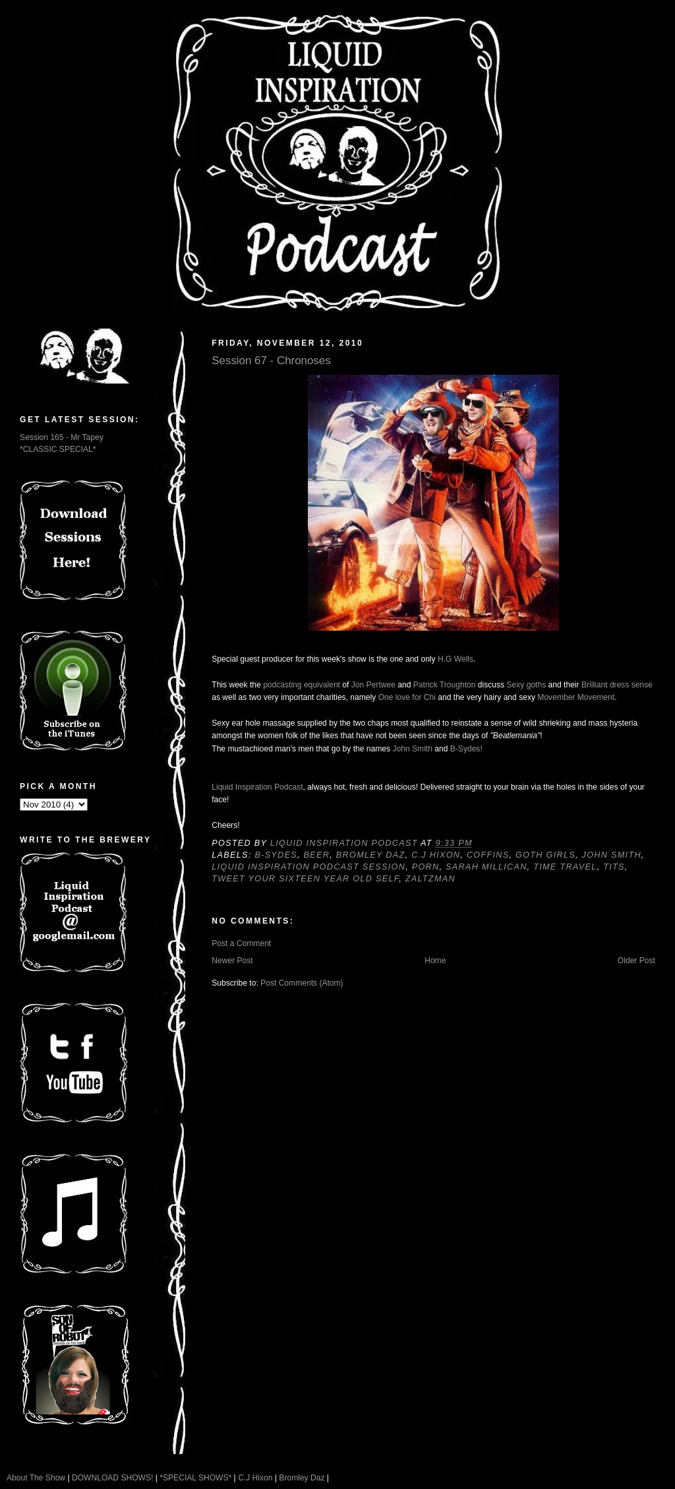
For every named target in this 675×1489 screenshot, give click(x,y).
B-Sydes (275, 855)
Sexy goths (526, 684)
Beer (317, 855)
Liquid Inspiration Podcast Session (308, 866)
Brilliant (594, 684)
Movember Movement (575, 697)
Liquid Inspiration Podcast (257, 787)
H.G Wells (455, 659)
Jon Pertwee (373, 684)
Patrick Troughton (444, 684)
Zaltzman (430, 878)
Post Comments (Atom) (301, 983)
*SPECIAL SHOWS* (195, 1477)
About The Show (36, 1477)
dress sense (631, 684)
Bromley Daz (370, 855)
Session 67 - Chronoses (271, 360)
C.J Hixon (435, 855)
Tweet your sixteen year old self (305, 878)
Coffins (488, 855)
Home (435, 960)
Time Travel (565, 866)
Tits (614, 866)
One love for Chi (407, 697)
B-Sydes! (466, 748)
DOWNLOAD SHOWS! (112, 1477)
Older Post (636, 960)
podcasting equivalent (301, 684)
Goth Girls (545, 855)
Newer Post (232, 960)
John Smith (412, 748)
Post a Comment (241, 943)
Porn (426, 866)
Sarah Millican (486, 866)
